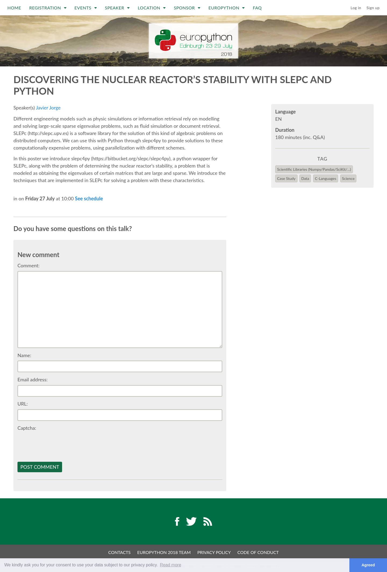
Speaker (117, 7)
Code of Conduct (258, 552)
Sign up (373, 7)
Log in (356, 7)
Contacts (119, 552)
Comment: (28, 265)
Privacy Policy (214, 552)
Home (14, 7)
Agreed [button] (368, 565)
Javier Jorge (48, 108)
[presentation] (58, 444)
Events (85, 7)
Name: (24, 355)
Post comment (39, 467)
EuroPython (227, 7)
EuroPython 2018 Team (164, 552)
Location (152, 7)
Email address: (32, 379)
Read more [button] (170, 565)
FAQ (257, 7)
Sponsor (187, 7)
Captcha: (26, 428)
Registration (47, 7)
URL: (22, 404)
